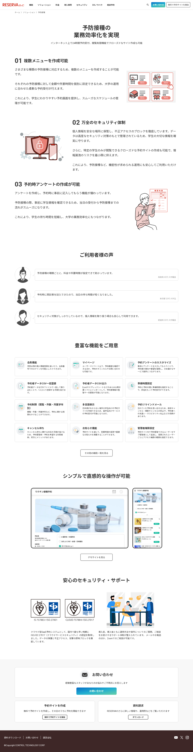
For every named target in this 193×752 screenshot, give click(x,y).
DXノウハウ (97, 5)
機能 (31, 5)
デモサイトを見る (96, 557)
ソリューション (44, 5)
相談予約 (111, 5)
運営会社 (47, 737)
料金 (57, 5)
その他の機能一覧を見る (96, 453)
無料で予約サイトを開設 (178, 5)
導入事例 (68, 5)
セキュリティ (82, 5)
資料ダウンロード (12, 737)
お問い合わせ (158, 5)
